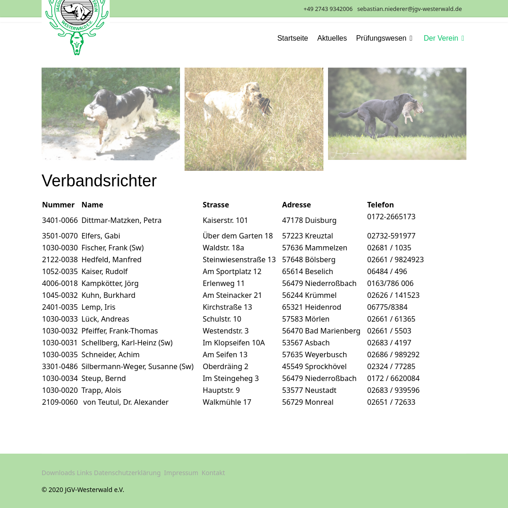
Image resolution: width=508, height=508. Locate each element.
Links (84, 472)
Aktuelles (332, 38)
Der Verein (441, 38)
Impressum (181, 472)
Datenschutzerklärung (127, 472)
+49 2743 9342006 (328, 9)
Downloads (58, 472)
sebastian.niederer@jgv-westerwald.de (409, 9)
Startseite (292, 38)
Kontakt (213, 472)
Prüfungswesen (381, 38)
